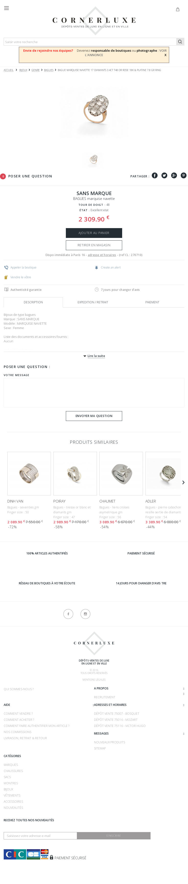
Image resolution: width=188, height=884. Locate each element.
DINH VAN (15, 501)
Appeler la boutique (20, 267)
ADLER (150, 501)
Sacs (7, 777)
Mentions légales (94, 679)
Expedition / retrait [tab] (93, 302)
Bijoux (8, 789)
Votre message (16, 375)
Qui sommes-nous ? (19, 689)
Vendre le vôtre (17, 277)
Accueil (8, 70)
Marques (11, 765)
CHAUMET (107, 501)
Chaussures (13, 771)
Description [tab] (33, 302)
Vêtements (12, 795)
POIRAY (59, 501)
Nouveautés (13, 808)
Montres (11, 783)
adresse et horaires (102, 255)
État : (85, 210)
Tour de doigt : (92, 205)
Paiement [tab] (152, 302)
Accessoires (13, 801)
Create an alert (107, 267)
